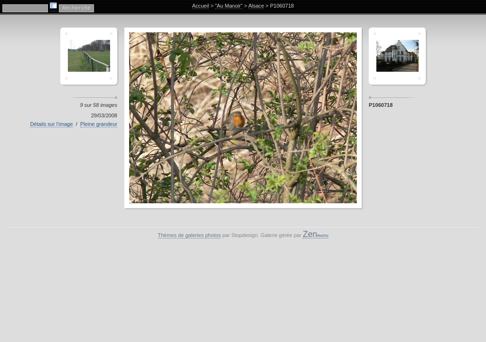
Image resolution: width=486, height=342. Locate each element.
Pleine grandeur (98, 124)
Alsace (256, 6)
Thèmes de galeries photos (189, 235)
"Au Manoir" (229, 6)
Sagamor (397, 56)
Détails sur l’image (51, 124)
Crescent (88, 56)
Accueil (200, 6)
